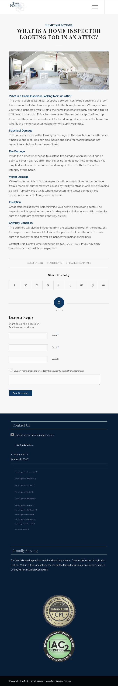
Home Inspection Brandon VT (24, 505)
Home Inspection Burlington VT (25, 498)
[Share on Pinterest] (48, 285)
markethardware (80, 262)
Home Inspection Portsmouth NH (26, 472)
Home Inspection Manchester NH (26, 510)
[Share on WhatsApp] (36, 285)
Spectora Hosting (63, 681)
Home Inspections (58, 25)
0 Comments (54, 262)
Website (55, 359)
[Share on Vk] (81, 285)
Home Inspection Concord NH (24, 514)
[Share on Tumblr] (70, 285)
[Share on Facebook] (14, 285)
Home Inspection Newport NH (25, 524)
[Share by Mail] (103, 285)
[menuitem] (94, 7)
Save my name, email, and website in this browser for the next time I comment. (49, 371)
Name (55, 335)
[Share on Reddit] (92, 285)
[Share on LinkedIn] (59, 285)
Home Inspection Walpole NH (22, 529)
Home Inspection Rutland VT (24, 485)
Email (55, 347)
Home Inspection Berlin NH (24, 492)
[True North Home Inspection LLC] (49, 7)
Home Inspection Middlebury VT (26, 478)
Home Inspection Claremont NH (25, 519)
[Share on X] (25, 285)
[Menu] (94, 7)
